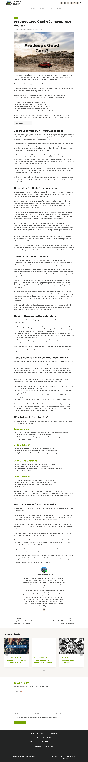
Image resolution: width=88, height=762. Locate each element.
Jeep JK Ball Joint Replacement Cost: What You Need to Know (16, 660)
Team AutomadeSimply (21, 29)
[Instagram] (65, 3)
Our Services (73, 755)
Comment (18, 692)
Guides (59, 8)
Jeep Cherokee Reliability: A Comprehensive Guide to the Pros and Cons (28, 620)
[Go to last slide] (6, 654)
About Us (54, 755)
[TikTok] (74, 3)
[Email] (44, 713)
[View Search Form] (81, 3)
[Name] (23, 713)
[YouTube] (68, 3)
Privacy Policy (57, 756)
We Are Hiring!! (64, 758)
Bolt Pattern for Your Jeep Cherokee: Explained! (70, 660)
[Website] (64, 713)
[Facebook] (61, 3)
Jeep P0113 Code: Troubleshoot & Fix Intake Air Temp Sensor (43, 660)
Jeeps (16, 18)
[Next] (81, 654)
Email (37, 713)
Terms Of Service (71, 756)
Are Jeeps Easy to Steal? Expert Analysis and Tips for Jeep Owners (59, 620)
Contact (63, 755)
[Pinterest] (71, 3)
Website (58, 713)
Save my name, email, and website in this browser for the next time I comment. (36, 718)
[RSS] (77, 3)
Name (17, 713)
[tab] (42, 670)
